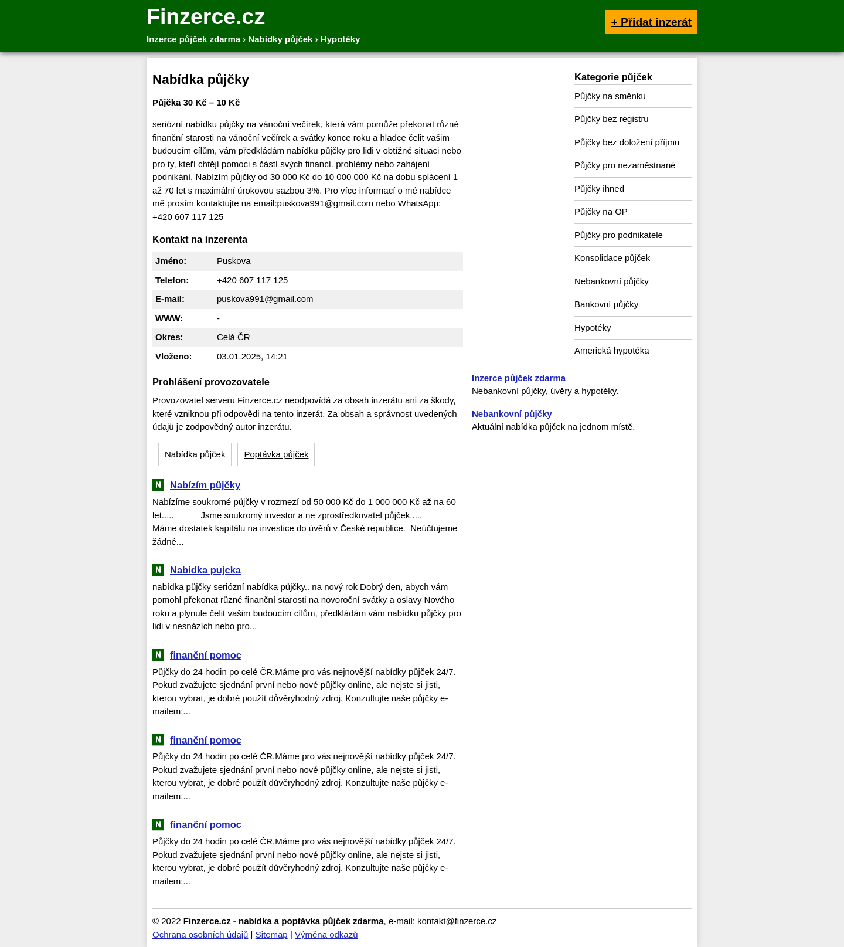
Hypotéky (592, 327)
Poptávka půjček (276, 454)
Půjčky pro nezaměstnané (625, 165)
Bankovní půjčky (606, 304)
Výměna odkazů (326, 934)
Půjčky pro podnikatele (618, 235)
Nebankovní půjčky (611, 281)
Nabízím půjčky (205, 485)
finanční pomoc (205, 655)
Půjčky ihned (599, 189)
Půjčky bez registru (611, 119)
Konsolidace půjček (612, 258)
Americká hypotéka (611, 350)
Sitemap (272, 934)
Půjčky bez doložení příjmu (626, 142)
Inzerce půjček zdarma (519, 378)
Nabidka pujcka (205, 570)
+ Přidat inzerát (651, 22)
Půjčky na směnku (610, 96)
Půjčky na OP (601, 211)
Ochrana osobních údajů (200, 934)
